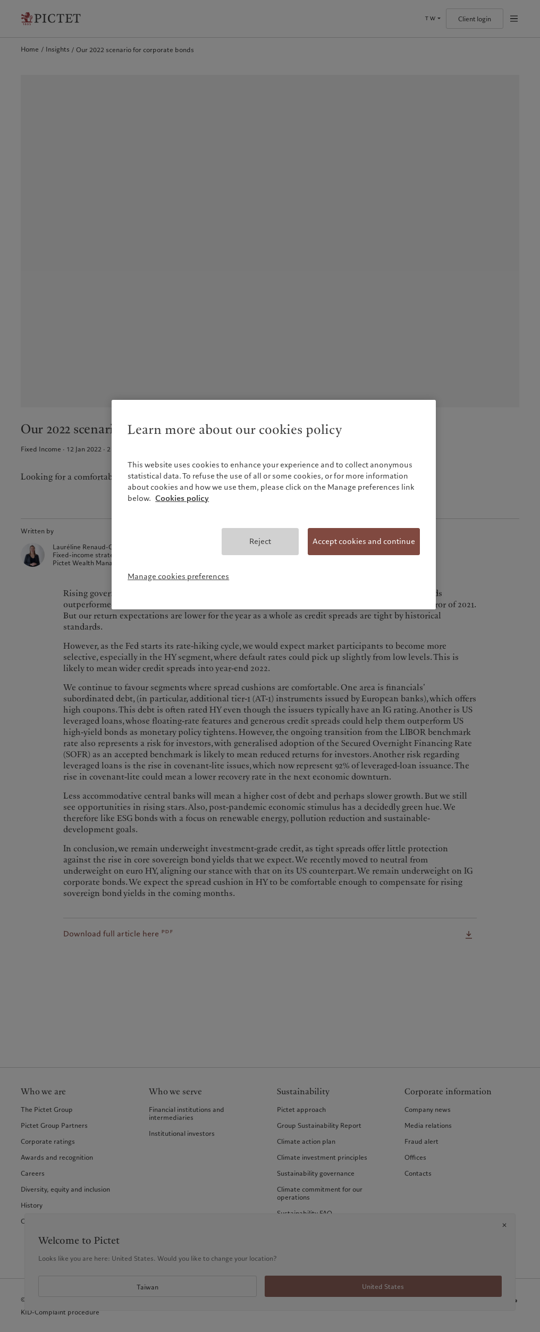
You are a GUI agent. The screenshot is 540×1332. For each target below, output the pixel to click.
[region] (274, 504)
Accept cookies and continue (364, 541)
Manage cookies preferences (178, 576)
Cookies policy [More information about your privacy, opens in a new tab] (182, 498)
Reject (260, 541)
